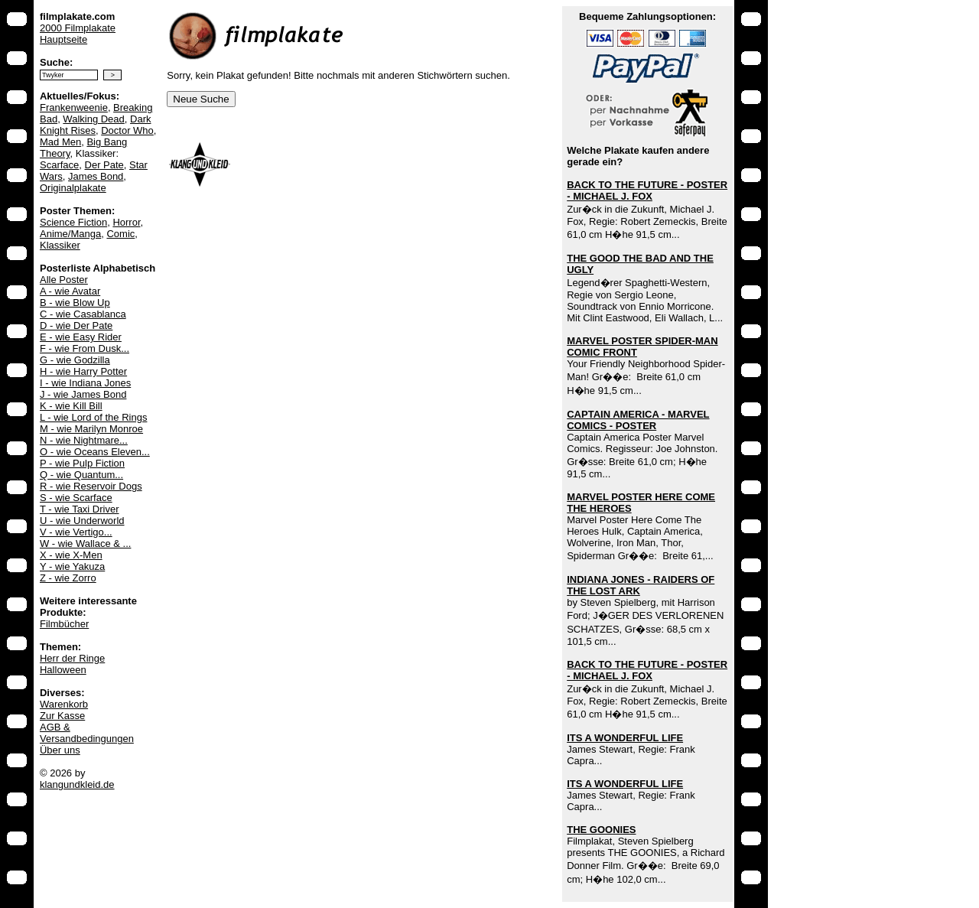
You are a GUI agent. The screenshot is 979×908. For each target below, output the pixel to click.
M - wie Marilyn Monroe (91, 428)
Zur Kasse (62, 715)
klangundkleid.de (77, 784)
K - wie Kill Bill (71, 406)
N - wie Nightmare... (84, 440)
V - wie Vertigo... (76, 532)
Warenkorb (64, 704)
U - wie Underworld (82, 520)
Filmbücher (64, 624)
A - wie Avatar (70, 291)
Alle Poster (64, 279)
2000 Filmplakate (77, 28)
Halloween (63, 669)
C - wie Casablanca (83, 314)
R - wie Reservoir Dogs (91, 486)
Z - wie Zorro (68, 578)
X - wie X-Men (71, 555)
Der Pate (104, 165)
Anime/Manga (70, 233)
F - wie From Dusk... (84, 348)
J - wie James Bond (83, 394)
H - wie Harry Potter (83, 371)
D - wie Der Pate (76, 325)
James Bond (95, 176)
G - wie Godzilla (75, 360)
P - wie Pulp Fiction (82, 463)
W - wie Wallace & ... (85, 543)
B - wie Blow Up (75, 302)
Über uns (60, 750)
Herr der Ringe (72, 658)
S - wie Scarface (76, 497)
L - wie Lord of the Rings (93, 417)
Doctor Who (127, 130)
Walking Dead (93, 119)
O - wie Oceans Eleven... (95, 451)
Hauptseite (63, 39)
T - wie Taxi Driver (79, 509)
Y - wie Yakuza (72, 566)
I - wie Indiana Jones (85, 383)
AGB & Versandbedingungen (87, 732)
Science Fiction (73, 222)
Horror (126, 222)
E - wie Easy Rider (81, 337)
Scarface (59, 165)
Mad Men (60, 142)
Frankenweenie (74, 107)
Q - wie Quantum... (81, 474)
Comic (120, 233)
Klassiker (60, 245)
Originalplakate (73, 188)
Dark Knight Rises (95, 124)
